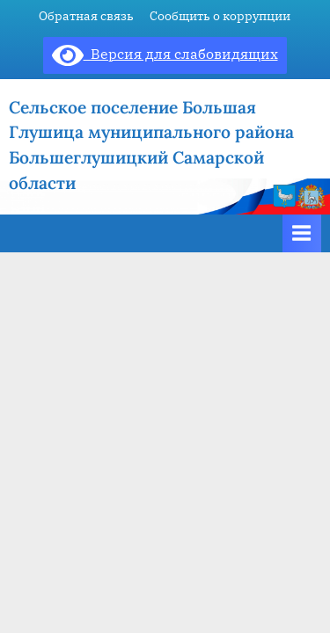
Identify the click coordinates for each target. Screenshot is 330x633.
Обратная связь (86, 16)
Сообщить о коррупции (220, 16)
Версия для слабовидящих (165, 53)
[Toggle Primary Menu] (301, 233)
